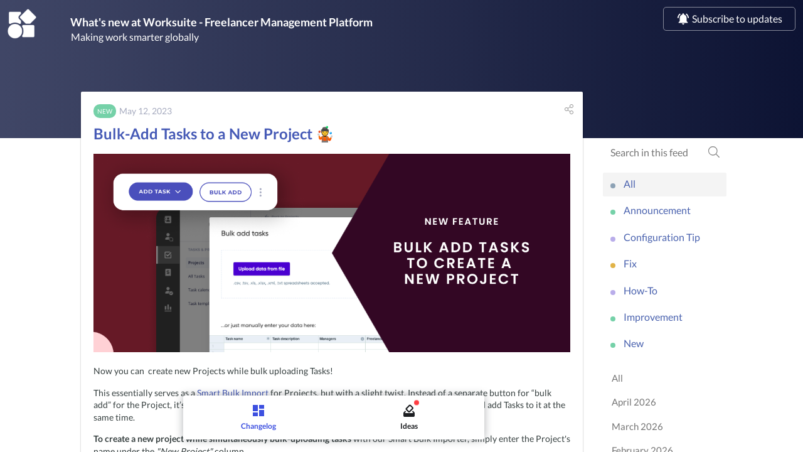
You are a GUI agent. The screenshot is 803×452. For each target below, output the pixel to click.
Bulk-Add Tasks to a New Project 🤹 (213, 136)
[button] (569, 111)
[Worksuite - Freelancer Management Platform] (22, 24)
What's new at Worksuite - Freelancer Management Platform (251, 23)
